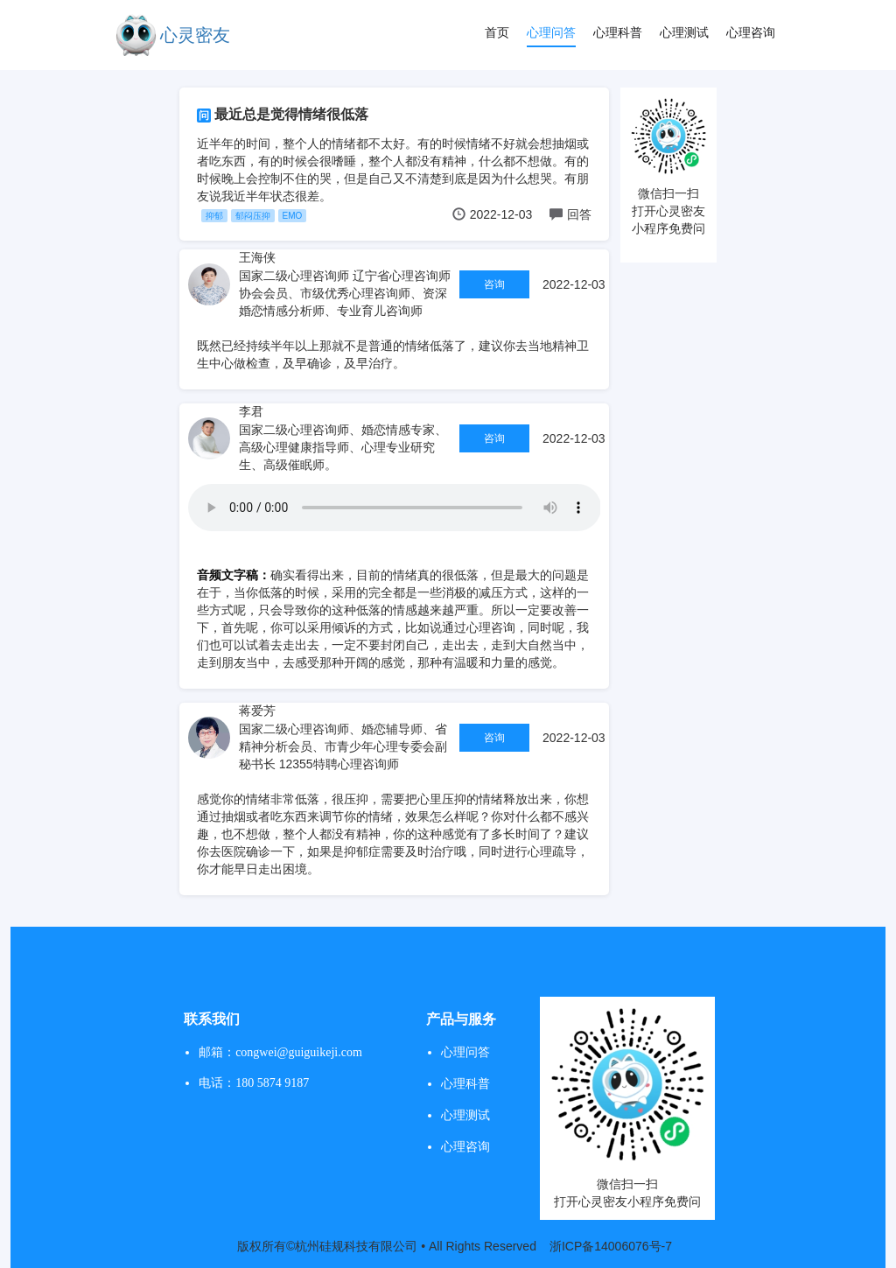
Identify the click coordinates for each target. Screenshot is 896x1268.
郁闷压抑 (252, 216)
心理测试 (684, 32)
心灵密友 (195, 35)
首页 (497, 32)
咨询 (494, 284)
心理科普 (617, 32)
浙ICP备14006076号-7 (611, 1246)
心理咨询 (750, 32)
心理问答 (551, 32)
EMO (293, 216)
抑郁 (214, 216)
